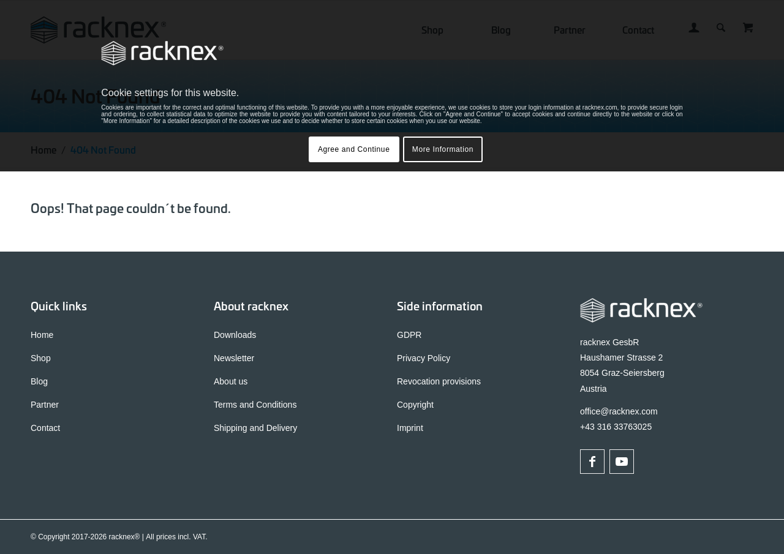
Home (42, 335)
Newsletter (234, 358)
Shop (41, 358)
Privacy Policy (423, 358)
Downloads (235, 335)
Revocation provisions (439, 381)
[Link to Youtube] (621, 461)
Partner (45, 405)
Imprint (410, 428)
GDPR (409, 335)
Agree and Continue (354, 149)
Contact (45, 428)
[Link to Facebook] (592, 461)
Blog (39, 381)
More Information (442, 149)
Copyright (415, 405)
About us (230, 381)
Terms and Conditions (255, 405)
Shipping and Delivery (255, 428)
